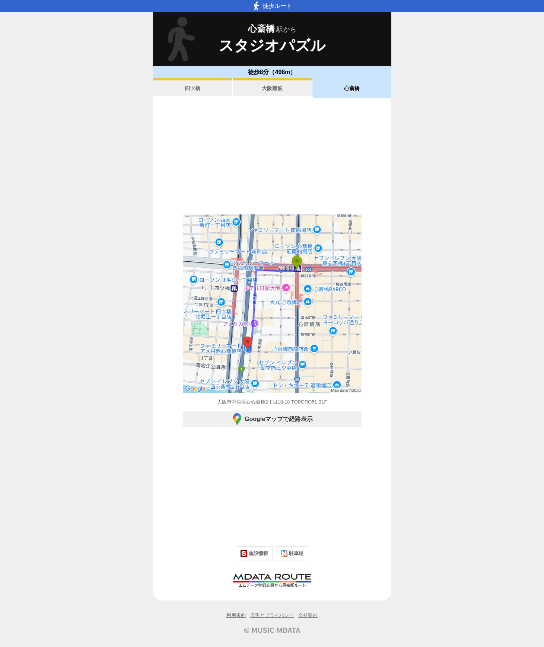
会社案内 (308, 615)
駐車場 (292, 553)
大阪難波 (272, 88)
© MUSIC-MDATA (272, 630)
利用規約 (236, 615)
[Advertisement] (272, 156)
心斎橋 (352, 88)
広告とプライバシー (272, 615)
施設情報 (254, 553)
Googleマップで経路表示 (272, 419)
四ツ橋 (192, 88)
